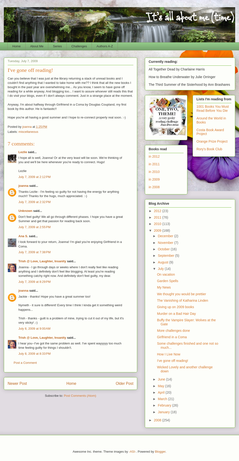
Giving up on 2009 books (175, 307)
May (161, 386)
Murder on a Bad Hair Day (176, 314)
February (165, 405)
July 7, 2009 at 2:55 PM (34, 227)
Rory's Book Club (209, 149)
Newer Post (17, 383)
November (166, 243)
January (164, 412)
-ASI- (132, 451)
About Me (36, 46)
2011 (158, 217)
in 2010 (154, 172)
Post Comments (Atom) (80, 395)
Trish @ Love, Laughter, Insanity (42, 261)
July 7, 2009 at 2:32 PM (34, 202)
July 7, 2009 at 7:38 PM (34, 252)
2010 (158, 224)
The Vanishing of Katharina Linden (182, 300)
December (166, 236)
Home (16, 46)
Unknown (25, 211)
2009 (158, 230)
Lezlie (22, 152)
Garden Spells (167, 281)
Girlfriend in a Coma (172, 337)
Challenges (79, 46)
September (166, 255)
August (163, 262)
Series (57, 46)
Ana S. (23, 236)
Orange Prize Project (212, 141)
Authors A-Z (105, 46)
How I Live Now (168, 354)
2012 (158, 211)
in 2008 (154, 187)
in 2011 (154, 164)
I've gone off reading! (172, 361)
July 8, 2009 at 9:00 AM (34, 328)
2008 (158, 420)
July (161, 269)
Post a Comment (25, 363)
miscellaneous (28, 132)
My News (164, 287)
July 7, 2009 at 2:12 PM (34, 177)
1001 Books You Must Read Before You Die (212, 109)
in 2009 (154, 179)
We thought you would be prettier (181, 294)
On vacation (166, 274)
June (162, 379)
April (161, 392)
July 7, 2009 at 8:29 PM (34, 282)
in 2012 (154, 156)
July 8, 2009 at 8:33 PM (34, 353)
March (163, 399)
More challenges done (173, 330)
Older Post (124, 383)
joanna (23, 186)
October (164, 249)
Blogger (160, 451)
